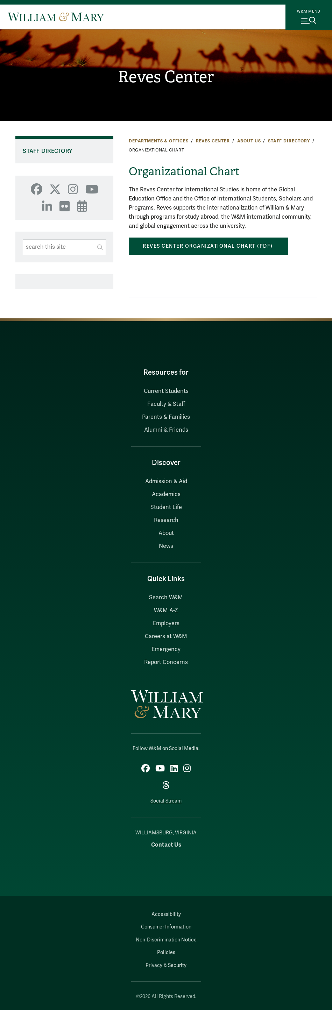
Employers (166, 623)
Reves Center (166, 77)
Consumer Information (166, 927)
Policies (166, 952)
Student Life (166, 507)
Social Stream (166, 801)
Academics (166, 494)
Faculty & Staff (166, 404)
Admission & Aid (166, 481)
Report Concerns (166, 662)
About (166, 533)
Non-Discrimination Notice (166, 940)
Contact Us (166, 844)
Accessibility (166, 914)
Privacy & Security (166, 965)
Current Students (166, 391)
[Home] (56, 17)
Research (166, 520)
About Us (249, 141)
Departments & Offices (159, 141)
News (166, 546)
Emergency (166, 649)
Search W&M (166, 597)
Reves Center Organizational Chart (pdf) (208, 246)
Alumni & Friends (166, 429)
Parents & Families (166, 417)
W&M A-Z (166, 610)
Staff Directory (289, 141)
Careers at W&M (166, 636)
